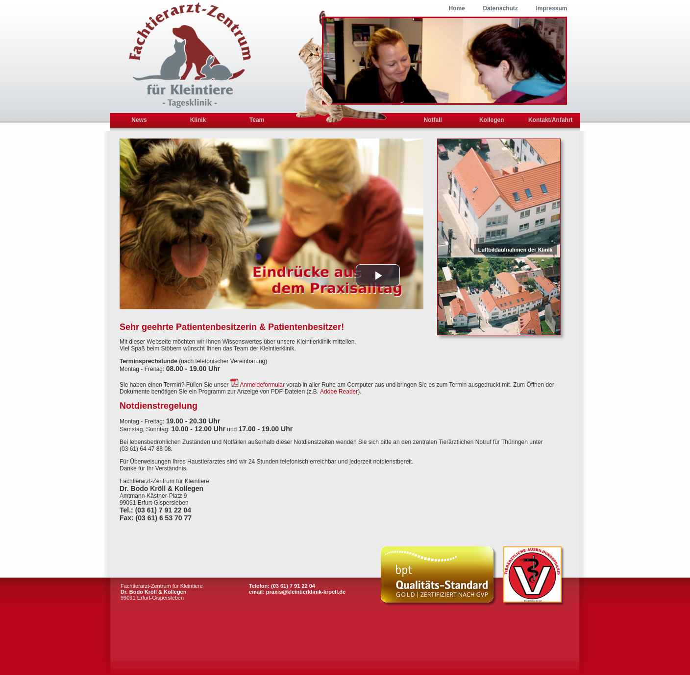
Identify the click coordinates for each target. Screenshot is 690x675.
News (139, 119)
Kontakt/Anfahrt (550, 119)
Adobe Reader (339, 391)
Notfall (433, 119)
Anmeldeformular (262, 384)
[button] (378, 275)
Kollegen (491, 119)
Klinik (198, 119)
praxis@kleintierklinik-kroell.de (305, 592)
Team (256, 119)
